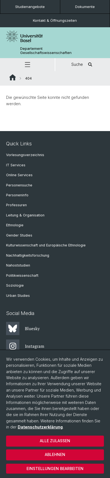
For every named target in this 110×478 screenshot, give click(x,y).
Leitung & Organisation (25, 215)
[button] (27, 64)
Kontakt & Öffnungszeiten (55, 20)
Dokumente (85, 6)
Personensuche (19, 185)
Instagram (25, 346)
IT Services (15, 165)
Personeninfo (17, 195)
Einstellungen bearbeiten (55, 468)
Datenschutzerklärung (40, 427)
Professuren (16, 205)
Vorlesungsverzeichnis (25, 155)
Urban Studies (18, 296)
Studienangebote (30, 6)
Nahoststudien (18, 265)
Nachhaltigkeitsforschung (27, 255)
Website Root (12, 77)
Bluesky (23, 328)
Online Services (19, 175)
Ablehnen (55, 454)
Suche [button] (82, 64)
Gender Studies (19, 235)
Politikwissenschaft (22, 275)
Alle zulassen (55, 440)
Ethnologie (14, 225)
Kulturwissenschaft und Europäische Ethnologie (46, 245)
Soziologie (15, 285)
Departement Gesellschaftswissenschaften (46, 51)
